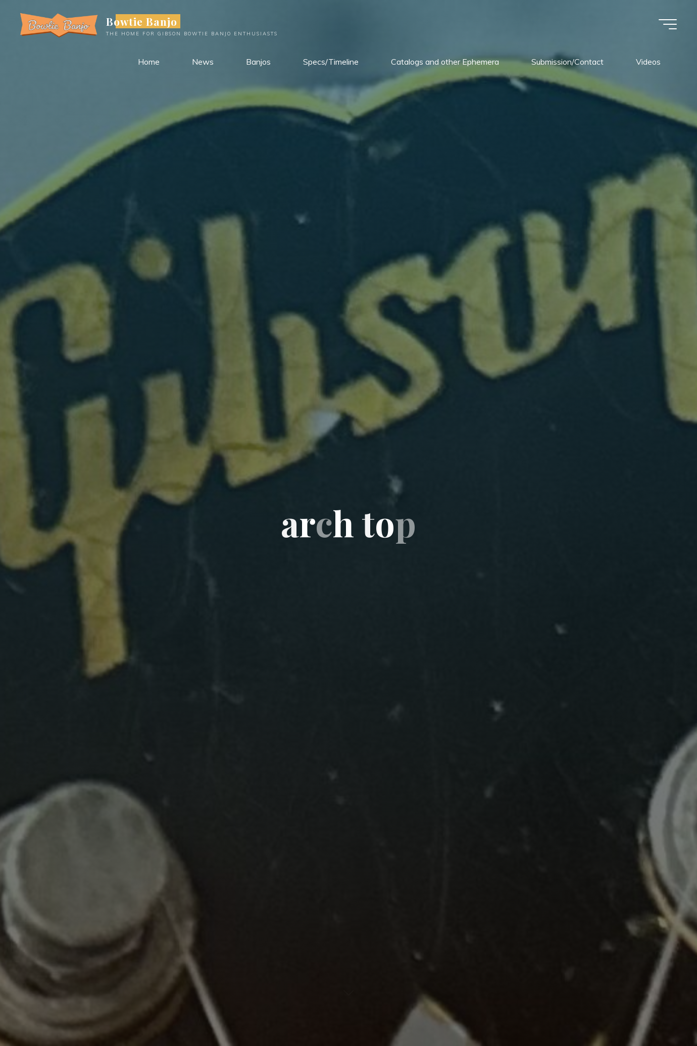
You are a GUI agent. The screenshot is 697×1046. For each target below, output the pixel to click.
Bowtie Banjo (141, 21)
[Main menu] (668, 24)
